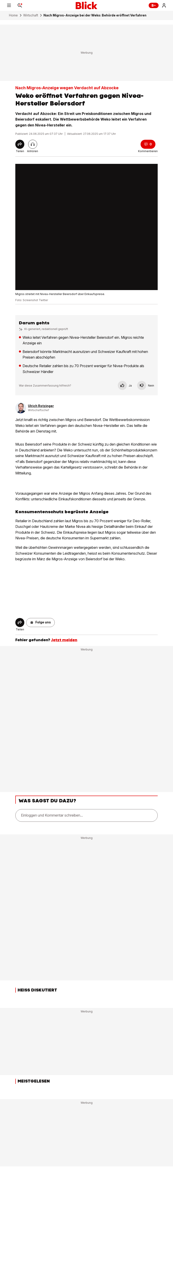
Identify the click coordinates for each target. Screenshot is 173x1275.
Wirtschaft (30, 15)
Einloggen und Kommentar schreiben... (52, 815)
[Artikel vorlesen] (32, 144)
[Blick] (86, 5)
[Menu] (9, 5)
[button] (40, 622)
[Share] (19, 144)
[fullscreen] (86, 227)
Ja (125, 385)
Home (13, 15)
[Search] (19, 5)
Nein (145, 385)
